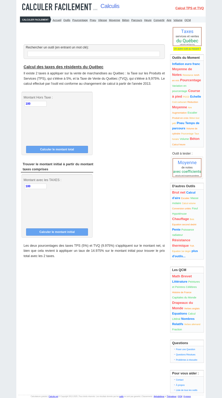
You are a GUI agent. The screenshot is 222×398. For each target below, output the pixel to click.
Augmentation (179, 112)
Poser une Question (185, 349)
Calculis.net (53, 396)
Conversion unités (181, 208)
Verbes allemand (192, 324)
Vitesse (102, 20)
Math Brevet (182, 276)
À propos (180, 385)
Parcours (136, 20)
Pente (176, 229)
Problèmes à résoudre (186, 360)
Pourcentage (80, 20)
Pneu (93, 20)
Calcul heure (178, 144)
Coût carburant (179, 102)
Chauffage (180, 219)
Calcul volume (189, 203)
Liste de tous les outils (186, 390)
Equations (179, 313)
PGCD (186, 97)
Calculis (109, 6)
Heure (148, 20)
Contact (179, 380)
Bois (192, 219)
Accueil (57, 20)
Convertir (159, 20)
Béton (125, 20)
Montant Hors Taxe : (38, 97)
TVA (192, 246)
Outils (66, 20)
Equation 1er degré (181, 251)
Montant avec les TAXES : (42, 180)
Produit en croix (180, 118)
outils (121, 396)
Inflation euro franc (186, 64)
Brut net (178, 192)
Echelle (195, 96)
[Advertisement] (93, 32)
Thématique (171, 396)
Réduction (192, 102)
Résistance (188, 75)
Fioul (195, 208)
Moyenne (114, 20)
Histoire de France (181, 292)
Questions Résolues (185, 354)
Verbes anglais (192, 308)
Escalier (192, 112)
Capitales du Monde (184, 297)
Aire (168, 20)
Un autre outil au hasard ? (187, 48)
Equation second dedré (184, 224)
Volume (177, 20)
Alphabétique (159, 396)
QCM (187, 20)
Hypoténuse (179, 213)
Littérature (179, 281)
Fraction (177, 329)
